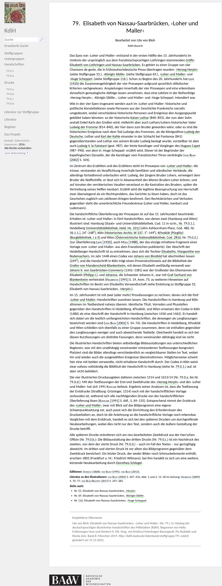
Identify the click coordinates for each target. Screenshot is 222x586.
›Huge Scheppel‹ (81, 79)
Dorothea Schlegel (129, 463)
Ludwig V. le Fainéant (92, 146)
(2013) (130, 472)
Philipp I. (90, 275)
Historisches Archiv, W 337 (124, 233)
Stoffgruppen (14, 53)
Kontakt (9, 140)
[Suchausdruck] (22, 39)
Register (10, 127)
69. (155, 74)
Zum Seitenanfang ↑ (17, 153)
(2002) (117, 477)
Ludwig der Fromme (84, 127)
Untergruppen (14, 59)
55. (98, 74)
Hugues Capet (190, 146)
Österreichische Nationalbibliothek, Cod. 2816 (148, 237)
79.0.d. (10, 103)
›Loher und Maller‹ (173, 74)
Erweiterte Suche (17, 46)
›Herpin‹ (125, 289)
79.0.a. (10, 89)
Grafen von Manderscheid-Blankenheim (97, 265)
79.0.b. (10, 94)
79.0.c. (10, 99)
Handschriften (14, 64)
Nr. (181, 223)
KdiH (10, 30)
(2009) (190, 477)
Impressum (11, 144)
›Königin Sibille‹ (114, 74)
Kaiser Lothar (139, 118)
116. (123, 79)
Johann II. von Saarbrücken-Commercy (97, 270)
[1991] (117, 279)
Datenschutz (22, 140)
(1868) (91, 472)
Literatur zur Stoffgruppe (22, 112)
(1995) (110, 472)
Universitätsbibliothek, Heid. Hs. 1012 (113, 228)
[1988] (129, 242)
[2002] (115, 323)
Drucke (9, 82)
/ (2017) (95, 481)
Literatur (11, 119)
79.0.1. (10, 71)
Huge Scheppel (137, 500)
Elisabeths (168, 251)
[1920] (104, 242)
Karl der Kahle (110, 136)
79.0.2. (10, 76)
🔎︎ (41, 39)
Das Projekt (12, 134)
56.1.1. (74, 233)
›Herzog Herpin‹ (187, 69)
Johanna (111, 275)
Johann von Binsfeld (148, 256)
